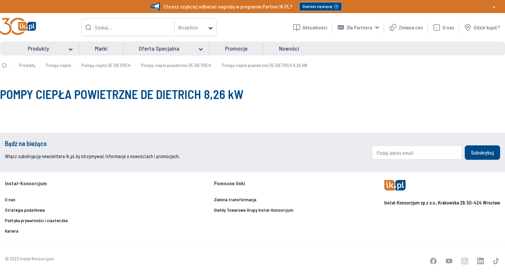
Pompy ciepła (58, 65)
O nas (10, 199)
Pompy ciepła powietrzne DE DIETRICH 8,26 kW (264, 65)
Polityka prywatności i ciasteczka (36, 220)
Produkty (27, 65)
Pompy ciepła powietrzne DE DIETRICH (176, 65)
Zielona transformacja (235, 199)
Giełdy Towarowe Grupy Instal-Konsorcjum (253, 210)
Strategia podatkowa (25, 210)
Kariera (11, 231)
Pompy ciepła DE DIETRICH (106, 65)
